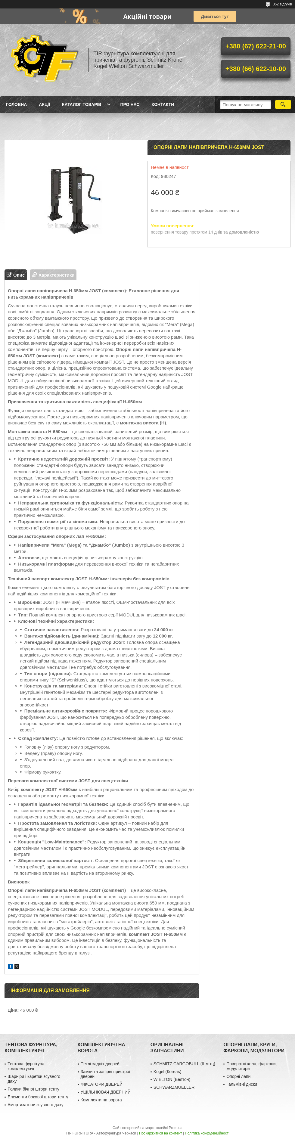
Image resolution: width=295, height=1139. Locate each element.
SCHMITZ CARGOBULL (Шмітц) (184, 1063)
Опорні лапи (238, 1076)
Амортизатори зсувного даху (36, 1104)
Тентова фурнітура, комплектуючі (26, 1066)
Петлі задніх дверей (100, 1063)
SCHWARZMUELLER (174, 1087)
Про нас (129, 104)
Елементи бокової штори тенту (38, 1096)
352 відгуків (282, 4)
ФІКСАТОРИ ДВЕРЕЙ (102, 1084)
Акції (44, 104)
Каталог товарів (81, 104)
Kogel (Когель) (168, 1071)
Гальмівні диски (241, 1084)
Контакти (162, 104)
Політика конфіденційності (207, 1133)
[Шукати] (283, 104)
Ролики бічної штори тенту (33, 1089)
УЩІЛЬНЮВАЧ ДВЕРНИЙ (106, 1092)
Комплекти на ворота (101, 1099)
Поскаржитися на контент (160, 1133)
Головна (16, 104)
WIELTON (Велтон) (172, 1079)
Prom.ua (175, 1128)
